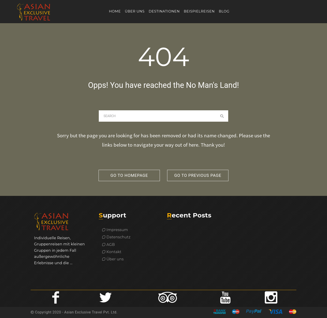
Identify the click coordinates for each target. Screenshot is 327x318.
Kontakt (111, 252)
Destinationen (164, 11)
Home (115, 11)
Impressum (115, 230)
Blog (224, 11)
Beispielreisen (199, 11)
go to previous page (197, 175)
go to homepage (129, 175)
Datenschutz (116, 237)
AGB (108, 244)
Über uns (135, 11)
